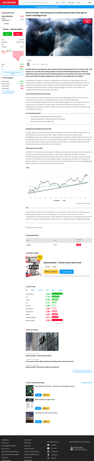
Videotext (5, 457)
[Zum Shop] (57, 2)
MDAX (47, 290)
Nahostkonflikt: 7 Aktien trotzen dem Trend (62, 262)
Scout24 (28, 300)
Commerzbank (29, 312)
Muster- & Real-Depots (31, 451)
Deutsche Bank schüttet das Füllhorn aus (42, 121)
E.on (27, 297)
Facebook (52, 455)
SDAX (53, 290)
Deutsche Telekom (30, 320)
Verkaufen (17, 34)
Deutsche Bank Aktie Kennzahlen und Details (12, 73)
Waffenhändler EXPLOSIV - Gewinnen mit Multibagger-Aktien (55, 386)
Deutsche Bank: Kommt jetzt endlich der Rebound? (42, 367)
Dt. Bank (29, 60)
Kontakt (51, 445)
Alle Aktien (27, 440)
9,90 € (38, 408)
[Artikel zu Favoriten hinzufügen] (90, 64)
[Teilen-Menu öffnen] (83, 64)
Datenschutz (6, 449)
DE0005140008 (6, 20)
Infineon (28, 314)
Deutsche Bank (83, 203)
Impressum (5, 443)
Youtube (52, 448)
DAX (27, 290)
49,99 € (38, 395)
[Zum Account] (63, 2)
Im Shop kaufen (67, 272)
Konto (82, 276)
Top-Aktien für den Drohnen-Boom (46, 413)
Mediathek (27, 443)
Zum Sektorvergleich (8, 92)
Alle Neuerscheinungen (87, 382)
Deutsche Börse (30, 294)
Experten (27, 446)
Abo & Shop (28, 457)
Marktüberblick (29, 449)
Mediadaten (5, 440)
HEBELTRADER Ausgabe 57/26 (45, 399)
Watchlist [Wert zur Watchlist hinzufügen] (6, 23)
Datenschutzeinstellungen (10, 454)
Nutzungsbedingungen (9, 446)
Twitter (51, 458)
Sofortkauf (51, 271)
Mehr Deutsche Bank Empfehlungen (82, 371)
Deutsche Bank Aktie (7, 16)
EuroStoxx (60, 290)
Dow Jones (40, 290)
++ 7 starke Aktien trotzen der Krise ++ (47, 7)
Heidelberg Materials (31, 317)
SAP (27, 303)
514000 (4, 18)
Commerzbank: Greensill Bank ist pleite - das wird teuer (46, 116)
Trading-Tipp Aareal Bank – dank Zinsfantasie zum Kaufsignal (47, 119)
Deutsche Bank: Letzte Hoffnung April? (39, 356)
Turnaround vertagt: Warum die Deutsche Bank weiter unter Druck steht (49, 361)
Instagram (52, 451)
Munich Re (28, 306)
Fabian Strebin (44, 64)
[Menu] (89, 2)
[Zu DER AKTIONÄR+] (71, 2)
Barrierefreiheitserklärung (10, 451)
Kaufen (7, 34)
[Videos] (79, 2)
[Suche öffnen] (23, 2)
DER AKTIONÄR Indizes (31, 454)
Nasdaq (33, 290)
